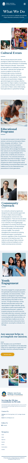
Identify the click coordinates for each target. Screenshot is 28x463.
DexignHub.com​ (16, 460)
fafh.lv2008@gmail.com (9, 419)
